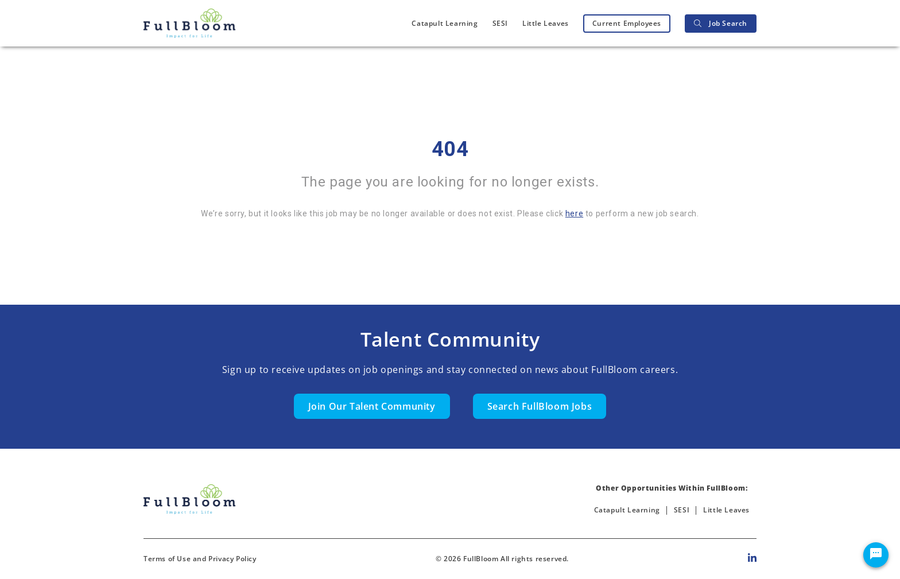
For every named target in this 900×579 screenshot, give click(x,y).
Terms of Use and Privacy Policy (200, 559)
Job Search (720, 23)
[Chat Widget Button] (876, 555)
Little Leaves (545, 23)
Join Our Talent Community (372, 406)
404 (450, 149)
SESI (500, 23)
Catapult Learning (445, 23)
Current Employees (626, 23)
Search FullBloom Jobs (539, 406)
